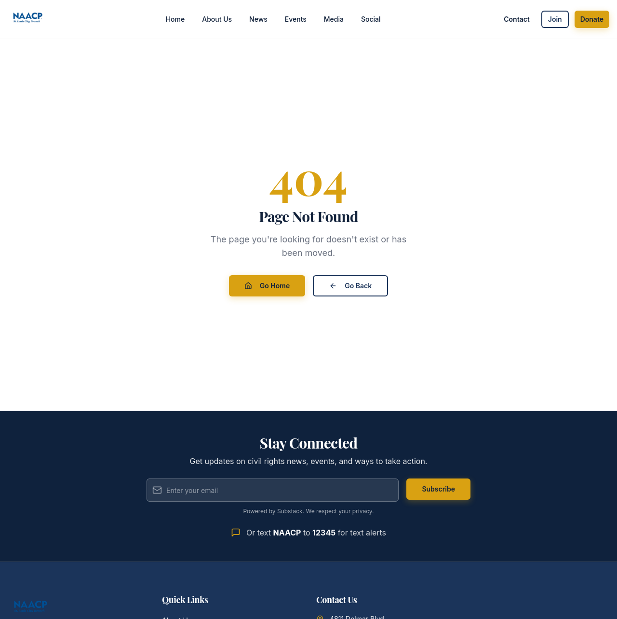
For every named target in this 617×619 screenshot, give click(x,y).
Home (175, 19)
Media (334, 19)
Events (296, 19)
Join (555, 19)
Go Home (267, 285)
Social (371, 19)
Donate (592, 19)
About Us (217, 19)
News (258, 19)
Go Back (350, 285)
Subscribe (438, 489)
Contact (517, 19)
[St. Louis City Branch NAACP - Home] (28, 19)
